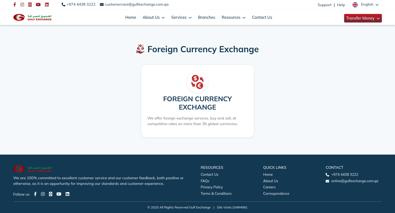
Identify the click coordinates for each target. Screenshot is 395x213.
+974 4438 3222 (81, 4)
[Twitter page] (50, 194)
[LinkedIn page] (67, 194)
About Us (270, 181)
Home (130, 17)
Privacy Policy (212, 187)
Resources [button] (232, 17)
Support (325, 4)
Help (341, 4)
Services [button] (179, 17)
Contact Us (262, 17)
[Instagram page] (43, 194)
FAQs (205, 181)
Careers (269, 187)
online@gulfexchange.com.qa (354, 181)
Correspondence (276, 193)
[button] (365, 4)
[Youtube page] (59, 194)
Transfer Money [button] (361, 18)
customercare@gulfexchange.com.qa (137, 4)
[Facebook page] (35, 194)
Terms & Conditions (216, 193)
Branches (206, 17)
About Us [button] (151, 17)
